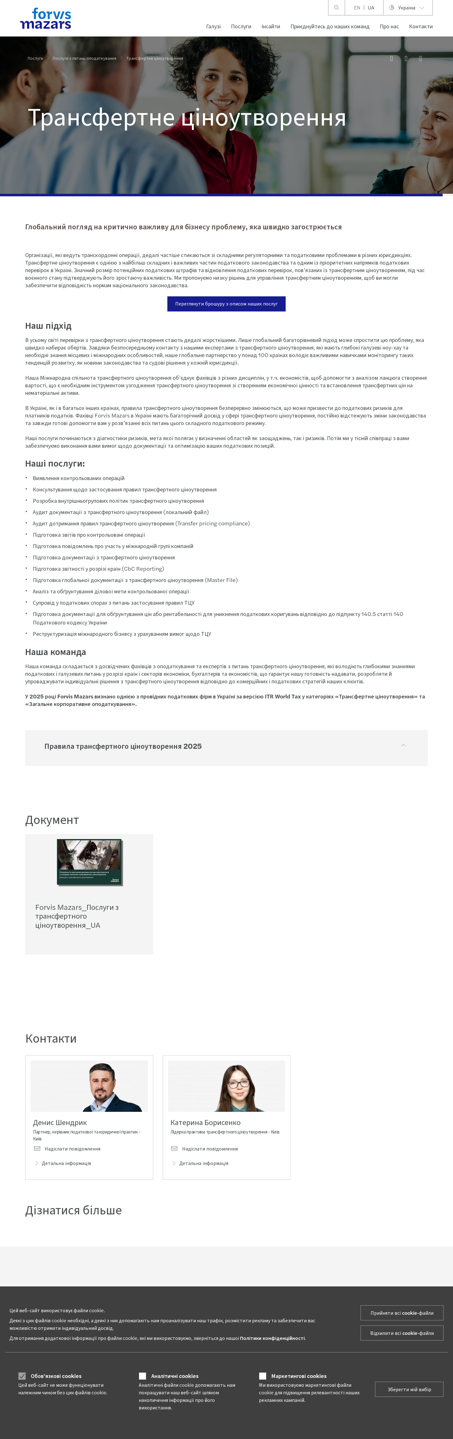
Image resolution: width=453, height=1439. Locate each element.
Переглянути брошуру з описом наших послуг (226, 303)
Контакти (421, 26)
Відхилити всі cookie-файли (402, 1332)
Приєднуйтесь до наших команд (330, 26)
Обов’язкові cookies (56, 1376)
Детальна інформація (62, 1164)
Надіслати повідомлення (66, 1150)
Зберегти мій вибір (409, 1389)
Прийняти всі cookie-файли (402, 1312)
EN (357, 7)
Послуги (241, 26)
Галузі (213, 26)
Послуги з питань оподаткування (84, 58)
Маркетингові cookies (299, 1376)
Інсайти (270, 26)
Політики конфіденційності (272, 1337)
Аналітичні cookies (175, 1376)
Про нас (389, 26)
